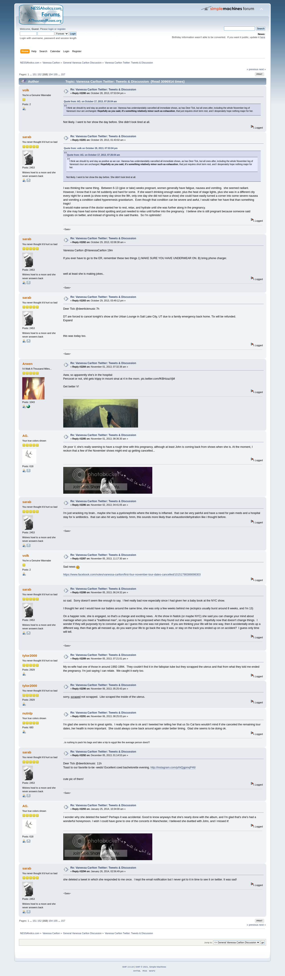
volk (25, 90)
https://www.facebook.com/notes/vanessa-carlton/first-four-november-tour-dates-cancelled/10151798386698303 (132, 574)
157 (63, 74)
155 (55, 74)
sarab (26, 137)
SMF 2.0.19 (128, 967)
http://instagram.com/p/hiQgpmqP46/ (173, 767)
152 (39, 74)
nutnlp (27, 713)
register (61, 29)
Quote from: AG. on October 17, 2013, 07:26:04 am (90, 101)
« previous (252, 69)
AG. (25, 436)
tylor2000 (29, 655)
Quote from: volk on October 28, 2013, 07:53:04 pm (91, 148)
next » (262, 69)
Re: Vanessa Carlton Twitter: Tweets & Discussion (103, 89)
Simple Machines (157, 967)
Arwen (27, 364)
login (51, 29)
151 (35, 74)
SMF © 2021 (142, 967)
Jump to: (208, 942)
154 (51, 74)
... (31, 74)
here (262, 37)
